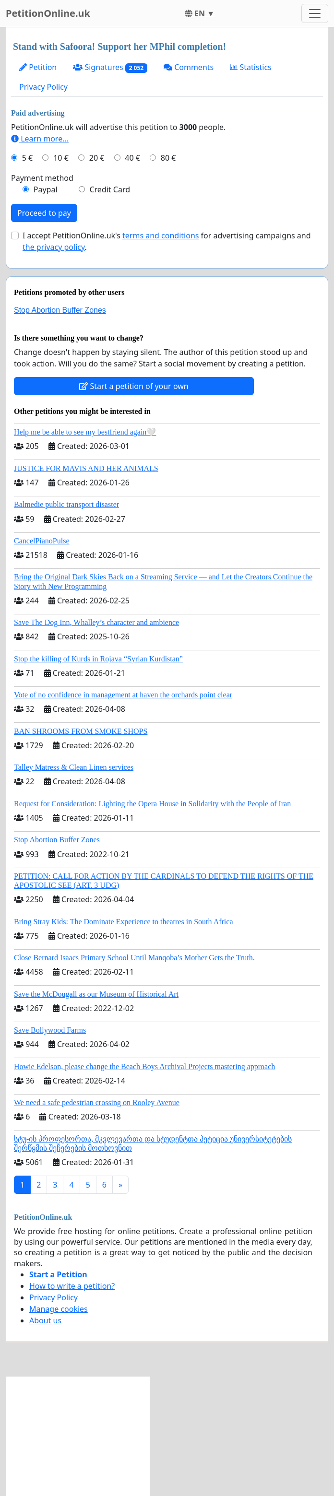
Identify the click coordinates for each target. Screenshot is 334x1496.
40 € (132, 158)
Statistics (251, 67)
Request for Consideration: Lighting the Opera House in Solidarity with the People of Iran (152, 804)
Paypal (46, 189)
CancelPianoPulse (42, 541)
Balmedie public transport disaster (66, 504)
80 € (168, 158)
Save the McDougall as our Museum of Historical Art (96, 994)
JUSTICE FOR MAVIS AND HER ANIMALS (86, 468)
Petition (38, 67)
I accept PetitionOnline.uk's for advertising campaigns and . (167, 241)
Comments (189, 67)
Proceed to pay (44, 213)
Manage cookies (58, 1309)
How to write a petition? (72, 1286)
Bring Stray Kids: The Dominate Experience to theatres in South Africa (123, 922)
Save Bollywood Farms (50, 1030)
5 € (27, 158)
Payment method (42, 178)
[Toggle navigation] (314, 13)
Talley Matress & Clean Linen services (73, 767)
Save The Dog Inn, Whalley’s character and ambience (96, 622)
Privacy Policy (43, 87)
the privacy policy (54, 247)
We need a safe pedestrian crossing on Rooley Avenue (96, 1102)
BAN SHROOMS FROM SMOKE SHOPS (80, 731)
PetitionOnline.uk (48, 13)
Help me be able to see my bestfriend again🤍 (85, 432)
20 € (97, 158)
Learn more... (40, 138)
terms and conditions (160, 235)
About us (45, 1320)
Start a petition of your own (133, 386)
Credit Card (109, 189)
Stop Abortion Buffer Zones (60, 310)
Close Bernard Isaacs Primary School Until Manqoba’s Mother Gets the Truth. (134, 958)
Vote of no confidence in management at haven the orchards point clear (123, 695)
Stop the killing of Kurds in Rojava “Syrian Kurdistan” (98, 659)
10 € (61, 158)
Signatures (110, 67)
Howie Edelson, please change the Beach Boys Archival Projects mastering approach (144, 1066)
